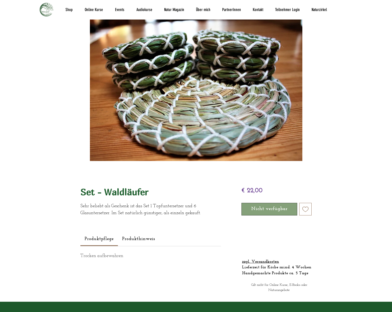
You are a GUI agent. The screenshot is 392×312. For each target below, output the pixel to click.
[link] (99, 239)
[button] (69, 9)
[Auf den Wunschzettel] (305, 209)
